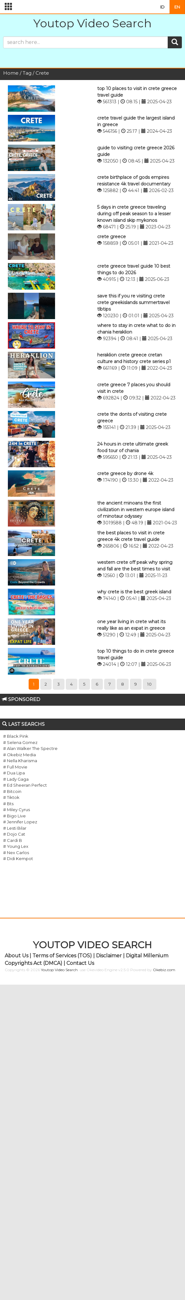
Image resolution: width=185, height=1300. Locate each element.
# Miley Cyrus (16, 809)
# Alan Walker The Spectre (30, 748)
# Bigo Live (14, 815)
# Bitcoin (12, 791)
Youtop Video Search (92, 23)
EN (177, 6)
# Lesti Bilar (14, 828)
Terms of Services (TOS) (62, 956)
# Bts (8, 803)
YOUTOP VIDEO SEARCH (92, 945)
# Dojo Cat (14, 834)
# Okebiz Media (19, 754)
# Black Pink (15, 736)
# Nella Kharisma (20, 760)
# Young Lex (15, 846)
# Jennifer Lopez (20, 821)
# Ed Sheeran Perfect (25, 785)
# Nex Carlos (16, 852)
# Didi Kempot (18, 858)
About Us (16, 956)
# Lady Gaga (16, 779)
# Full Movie (15, 766)
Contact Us (80, 963)
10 (149, 684)
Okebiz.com (164, 969)
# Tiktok (11, 797)
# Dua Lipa (14, 772)
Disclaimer (109, 956)
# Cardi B (12, 840)
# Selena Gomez (20, 742)
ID (162, 6)
